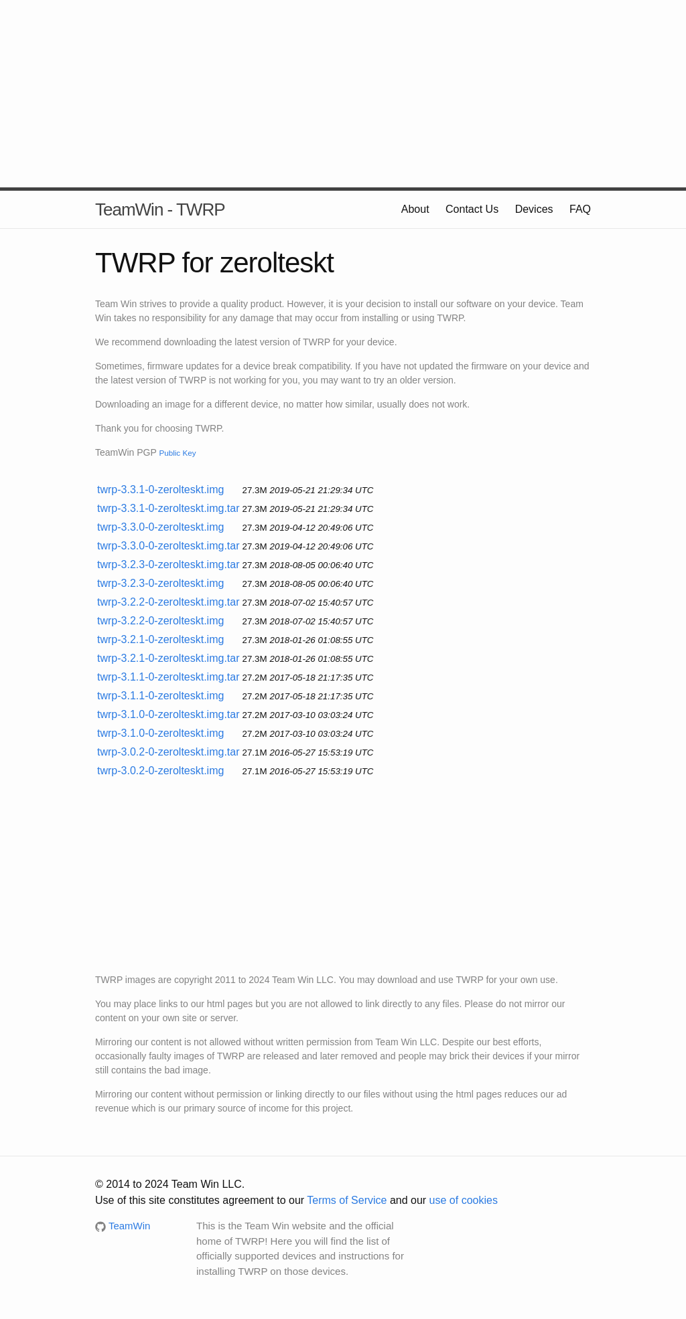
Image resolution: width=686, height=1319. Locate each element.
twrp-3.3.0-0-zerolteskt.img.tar (168, 545)
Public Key (177, 452)
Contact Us (471, 209)
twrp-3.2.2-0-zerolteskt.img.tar (168, 602)
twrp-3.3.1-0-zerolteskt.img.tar (168, 508)
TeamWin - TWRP (160, 209)
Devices (534, 209)
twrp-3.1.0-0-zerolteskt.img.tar (168, 714)
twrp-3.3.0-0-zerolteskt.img (160, 527)
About (415, 209)
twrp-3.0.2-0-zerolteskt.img (160, 770)
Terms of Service (347, 1200)
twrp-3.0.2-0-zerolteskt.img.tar (168, 752)
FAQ (580, 209)
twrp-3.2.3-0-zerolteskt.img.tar (168, 564)
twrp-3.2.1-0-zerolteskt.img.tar (168, 658)
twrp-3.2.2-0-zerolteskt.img (160, 620)
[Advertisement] (343, 93)
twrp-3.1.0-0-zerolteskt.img (160, 733)
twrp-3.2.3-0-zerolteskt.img (160, 583)
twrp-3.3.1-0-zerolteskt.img (160, 489)
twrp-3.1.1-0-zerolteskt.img (160, 695)
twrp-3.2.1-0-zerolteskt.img (160, 639)
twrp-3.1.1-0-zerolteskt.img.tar (168, 677)
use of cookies (463, 1200)
